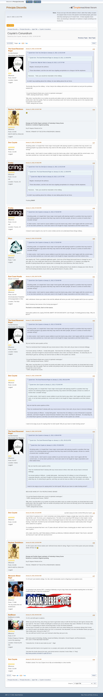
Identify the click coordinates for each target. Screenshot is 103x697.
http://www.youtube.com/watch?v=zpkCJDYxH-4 (39, 653)
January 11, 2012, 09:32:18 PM (33, 320)
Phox (10, 238)
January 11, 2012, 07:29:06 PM (33, 142)
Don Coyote (12, 142)
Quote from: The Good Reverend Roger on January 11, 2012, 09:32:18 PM (49, 379)
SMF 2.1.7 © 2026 (9, 694)
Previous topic (83, 38)
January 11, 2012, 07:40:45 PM (33, 208)
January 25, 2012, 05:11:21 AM (33, 659)
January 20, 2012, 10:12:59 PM (33, 512)
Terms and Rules (88, 694)
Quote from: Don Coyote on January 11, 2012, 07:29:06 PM (45, 212)
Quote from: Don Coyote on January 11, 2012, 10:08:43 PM (45, 435)
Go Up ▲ (95, 694)
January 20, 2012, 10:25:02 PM (33, 542)
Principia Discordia (16, 7)
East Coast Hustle (15, 276)
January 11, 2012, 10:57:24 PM (33, 431)
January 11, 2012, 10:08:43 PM (33, 375)
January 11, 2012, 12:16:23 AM (33, 48)
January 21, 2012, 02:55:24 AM (33, 575)
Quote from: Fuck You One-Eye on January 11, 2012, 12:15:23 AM (47, 52)
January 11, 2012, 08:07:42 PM (33, 276)
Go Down (10, 43)
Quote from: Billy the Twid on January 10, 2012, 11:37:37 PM (47, 62)
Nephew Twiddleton (15, 109)
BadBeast (12, 615)
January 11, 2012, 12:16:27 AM (33, 109)
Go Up (9, 675)
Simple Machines (19, 694)
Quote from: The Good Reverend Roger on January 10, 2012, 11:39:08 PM (50, 57)
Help (82, 694)
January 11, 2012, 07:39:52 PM (33, 162)
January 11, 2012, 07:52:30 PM (33, 238)
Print (94, 43)
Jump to (70, 683)
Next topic (92, 38)
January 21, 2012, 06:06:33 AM (33, 614)
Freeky (10, 163)
